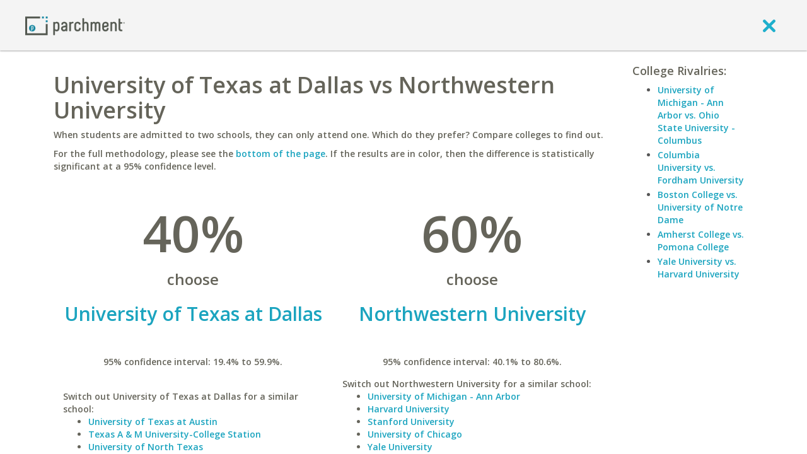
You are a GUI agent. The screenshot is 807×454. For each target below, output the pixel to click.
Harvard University (409, 409)
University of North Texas (145, 447)
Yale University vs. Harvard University (699, 267)
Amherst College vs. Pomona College (701, 240)
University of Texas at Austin (153, 422)
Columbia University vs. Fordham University (701, 167)
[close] (769, 25)
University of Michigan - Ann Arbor (444, 396)
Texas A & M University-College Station (174, 434)
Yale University (400, 447)
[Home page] (75, 25)
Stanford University (411, 422)
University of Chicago (415, 434)
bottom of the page (280, 154)
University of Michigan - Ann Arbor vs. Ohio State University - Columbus (696, 115)
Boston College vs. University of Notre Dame (700, 207)
